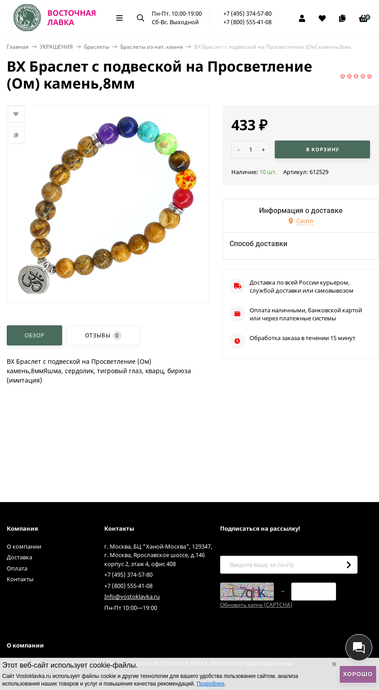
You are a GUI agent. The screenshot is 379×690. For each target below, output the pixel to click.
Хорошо (358, 674)
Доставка (19, 557)
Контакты (20, 579)
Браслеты (96, 47)
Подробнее (210, 684)
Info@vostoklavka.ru (132, 596)
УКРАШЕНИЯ (56, 47)
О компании (24, 546)
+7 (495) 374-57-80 (247, 13)
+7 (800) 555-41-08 (247, 22)
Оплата (17, 568)
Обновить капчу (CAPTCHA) (256, 605)
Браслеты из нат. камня (151, 47)
